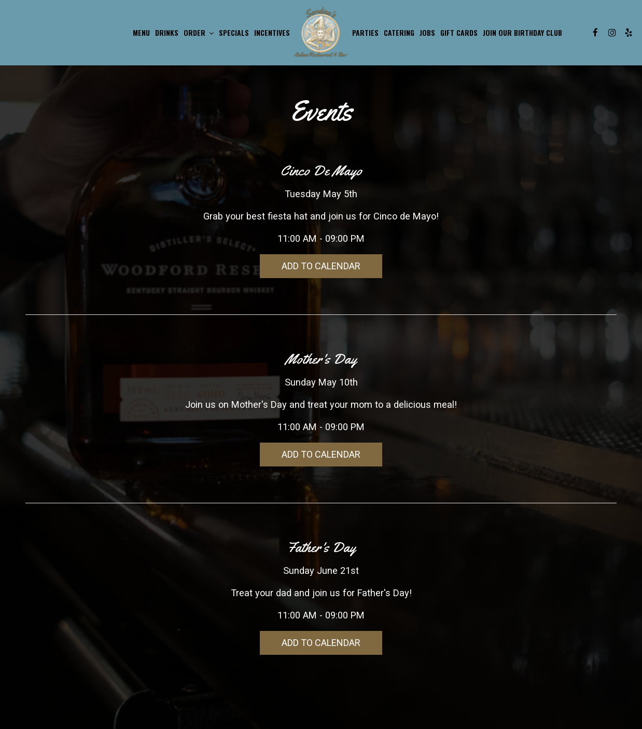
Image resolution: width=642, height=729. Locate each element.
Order (199, 32)
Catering (399, 32)
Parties (365, 32)
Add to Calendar (321, 265)
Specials (234, 32)
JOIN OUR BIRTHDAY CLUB (522, 32)
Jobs (427, 32)
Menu (141, 32)
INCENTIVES (272, 32)
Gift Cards (459, 32)
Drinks (166, 32)
